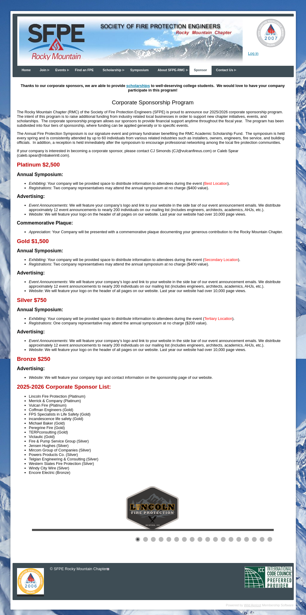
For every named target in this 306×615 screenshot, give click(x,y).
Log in (253, 53)
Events (60, 70)
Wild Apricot (252, 605)
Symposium (139, 70)
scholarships (138, 85)
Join (43, 70)
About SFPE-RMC (171, 70)
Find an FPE (84, 70)
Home (26, 70)
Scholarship (112, 70)
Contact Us (224, 70)
